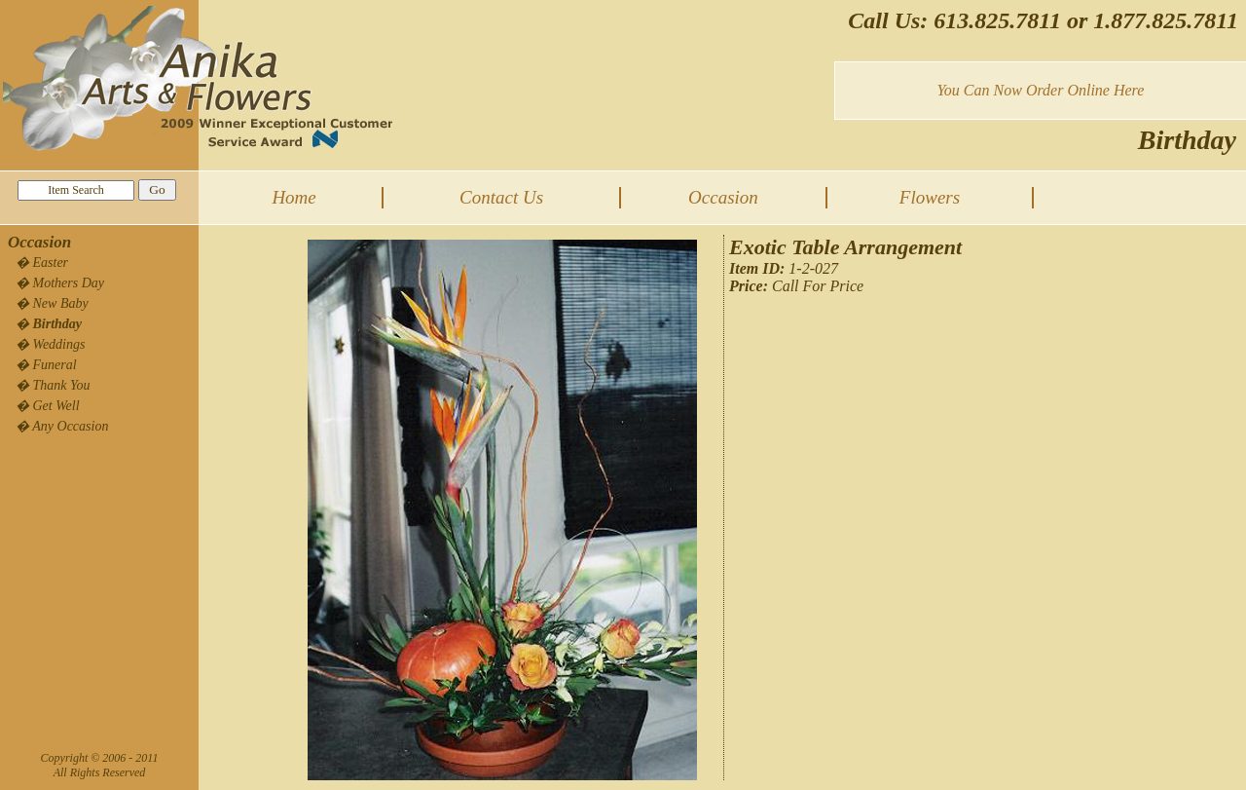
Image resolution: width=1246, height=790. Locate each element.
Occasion (723, 197)
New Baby (61, 303)
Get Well (56, 405)
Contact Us (501, 197)
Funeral (55, 364)
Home (293, 197)
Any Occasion (70, 426)
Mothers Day (69, 283)
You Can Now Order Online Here (1040, 90)
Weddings (59, 344)
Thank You (62, 385)
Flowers (929, 197)
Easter (51, 262)
